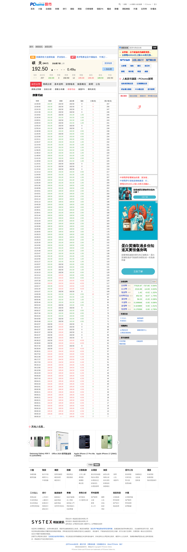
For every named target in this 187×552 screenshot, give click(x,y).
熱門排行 (116, 503)
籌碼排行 (45, 506)
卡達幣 (124, 302)
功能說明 (139, 341)
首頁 (33, 8)
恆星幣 (124, 309)
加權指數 (33, 474)
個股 (105, 470)
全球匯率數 (129, 497)
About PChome (112, 544)
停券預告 (128, 477)
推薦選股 (150, 477)
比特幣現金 (124, 296)
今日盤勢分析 (83, 500)
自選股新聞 (95, 486)
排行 (65, 8)
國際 (102, 497)
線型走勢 (36, 84)
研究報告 (82, 497)
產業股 (81, 477)
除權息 (153, 8)
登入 (155, 4)
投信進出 (140, 321)
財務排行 (45, 503)
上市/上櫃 (82, 474)
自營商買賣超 (34, 506)
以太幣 (124, 289)
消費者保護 (91, 544)
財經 (102, 506)
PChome (148, 4)
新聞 (125, 4)
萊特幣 (124, 299)
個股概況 (81, 84)
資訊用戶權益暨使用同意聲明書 (101, 529)
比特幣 (144, 8)
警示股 (127, 480)
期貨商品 (70, 474)
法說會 (137, 477)
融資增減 (57, 500)
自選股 (49, 8)
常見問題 (122, 341)
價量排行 (143, 96)
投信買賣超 (34, 503)
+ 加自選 (108, 69)
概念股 (81, 483)
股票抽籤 (128, 483)
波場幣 (124, 306)
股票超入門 (70, 503)
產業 (92, 503)
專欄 (69, 493)
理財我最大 (70, 506)
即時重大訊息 (152, 96)
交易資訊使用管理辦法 (56, 536)
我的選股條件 (151, 480)
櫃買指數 (33, 477)
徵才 (120, 544)
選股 (72, 8)
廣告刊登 (83, 544)
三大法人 (123, 318)
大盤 (40, 8)
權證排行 (57, 480)
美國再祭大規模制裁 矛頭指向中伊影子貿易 (52, 57)
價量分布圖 (60, 89)
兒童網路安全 (101, 544)
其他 (102, 503)
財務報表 (70, 84)
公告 (98, 84)
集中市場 (45, 474)
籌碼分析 (47, 84)
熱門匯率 (128, 500)
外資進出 (123, 321)
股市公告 (129, 470)
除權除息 (138, 474)
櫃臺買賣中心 (142, 330)
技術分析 (48, 89)
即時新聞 (95, 493)
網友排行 (45, 509)
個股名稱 (124, 48)
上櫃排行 (45, 500)
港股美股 (126, 8)
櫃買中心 (45, 477)
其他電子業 (56, 63)
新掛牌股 (128, 474)
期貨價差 (70, 477)
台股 (92, 500)
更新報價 (108, 63)
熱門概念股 (151, 60)
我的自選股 (133, 96)
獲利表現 (92, 89)
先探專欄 (70, 509)
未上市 (93, 506)
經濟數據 (128, 506)
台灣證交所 (124, 330)
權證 (109, 8)
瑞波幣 (124, 292)
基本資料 (58, 84)
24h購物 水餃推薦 (135, 4)
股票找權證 (58, 474)
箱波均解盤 (70, 497)
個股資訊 (39, 47)
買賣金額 (33, 497)
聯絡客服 (122, 344)
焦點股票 (116, 506)
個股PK (100, 8)
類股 (80, 8)
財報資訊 (94, 483)
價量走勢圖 (36, 89)
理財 (102, 509)
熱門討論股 (125, 60)
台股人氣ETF (138, 60)
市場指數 (45, 480)
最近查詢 (124, 96)
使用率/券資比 (59, 506)
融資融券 (140, 318)
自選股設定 (95, 480)
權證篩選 (57, 477)
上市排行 (45, 497)
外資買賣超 (34, 500)
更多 (153, 281)
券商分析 (83, 493)
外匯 (135, 8)
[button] (118, 442)
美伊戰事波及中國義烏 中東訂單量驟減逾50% (92, 57)
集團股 (81, 480)
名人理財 (70, 500)
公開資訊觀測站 (125, 333)
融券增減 (57, 503)
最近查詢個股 (95, 474)
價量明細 (71, 89)
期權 (116, 8)
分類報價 (89, 8)
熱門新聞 (94, 497)
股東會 (137, 480)
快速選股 (150, 474)
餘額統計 (57, 497)
